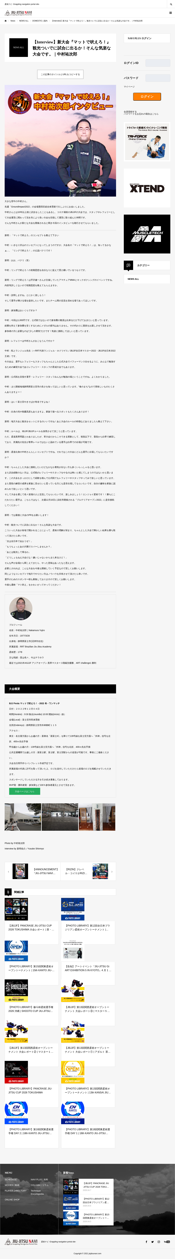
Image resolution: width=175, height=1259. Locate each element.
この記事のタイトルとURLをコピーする (60, 74)
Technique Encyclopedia (37, 1193)
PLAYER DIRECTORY (16, 1191)
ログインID (131, 63)
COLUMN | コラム (40, 1186)
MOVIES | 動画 (12, 1186)
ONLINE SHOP (12, 1200)
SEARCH (171, 4)
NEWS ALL (133, 279)
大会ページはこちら (24, 791)
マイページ (129, 86)
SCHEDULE (11, 1180)
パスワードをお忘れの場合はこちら (141, 114)
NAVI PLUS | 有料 (39, 1180)
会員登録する (130, 111)
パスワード (131, 78)
